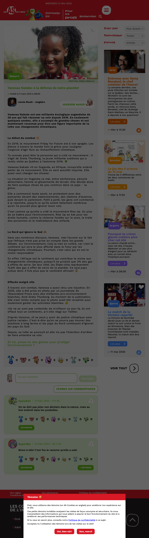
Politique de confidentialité (81, 520)
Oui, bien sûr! (64, 531)
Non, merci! (85, 531)
